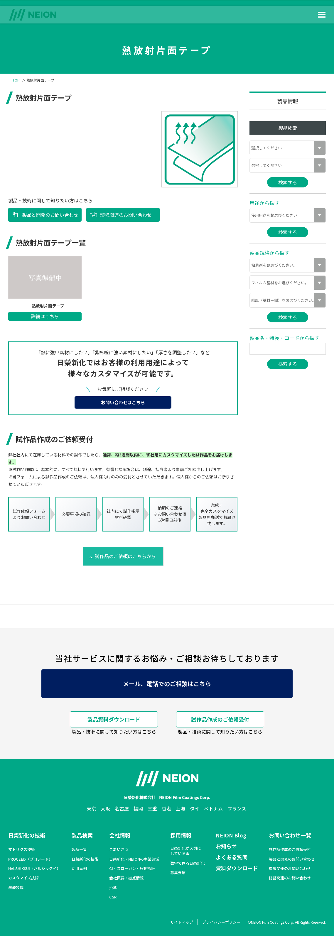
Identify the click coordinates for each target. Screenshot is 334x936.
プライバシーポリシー (221, 922)
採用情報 (180, 835)
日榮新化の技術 (26, 835)
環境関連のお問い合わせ (126, 214)
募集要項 (177, 872)
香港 (166, 808)
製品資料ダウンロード (113, 719)
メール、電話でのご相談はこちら (167, 683)
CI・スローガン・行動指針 (132, 868)
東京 (91, 808)
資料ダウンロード (237, 868)
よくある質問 (231, 857)
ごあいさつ (118, 849)
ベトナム (213, 808)
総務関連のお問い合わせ (290, 878)
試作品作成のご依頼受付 (220, 719)
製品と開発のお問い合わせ (50, 214)
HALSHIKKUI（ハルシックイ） (34, 868)
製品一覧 (79, 849)
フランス (236, 808)
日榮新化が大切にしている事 (185, 851)
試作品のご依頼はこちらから (125, 556)
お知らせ (226, 846)
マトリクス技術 (21, 849)
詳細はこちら (45, 316)
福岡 (138, 808)
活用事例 (79, 868)
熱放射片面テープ (48, 306)
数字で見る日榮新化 (187, 863)
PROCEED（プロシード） (30, 859)
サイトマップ (181, 922)
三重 (152, 808)
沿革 (113, 887)
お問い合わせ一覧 (290, 835)
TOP (16, 80)
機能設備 (15, 887)
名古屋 (122, 808)
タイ (194, 808)
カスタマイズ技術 (23, 878)
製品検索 (82, 835)
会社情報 (119, 835)
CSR (113, 897)
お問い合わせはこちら (123, 402)
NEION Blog (231, 835)
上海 (180, 808)
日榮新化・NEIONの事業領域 (134, 859)
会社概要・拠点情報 (126, 878)
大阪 (105, 808)
